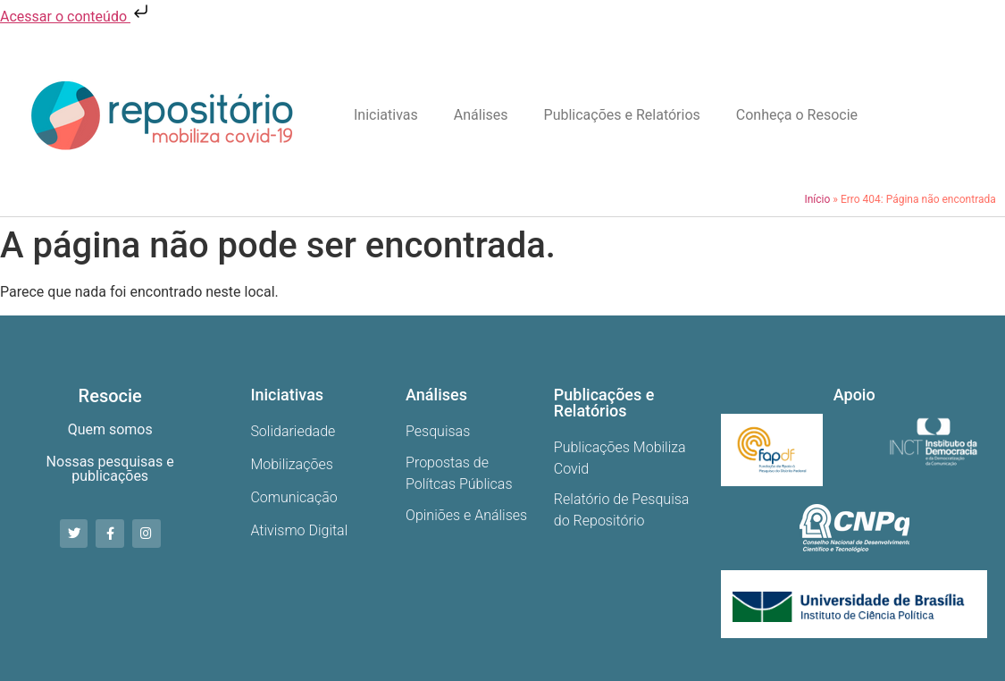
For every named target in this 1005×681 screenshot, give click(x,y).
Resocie (110, 396)
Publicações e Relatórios (622, 114)
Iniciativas (386, 114)
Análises (481, 114)
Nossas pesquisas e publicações (110, 468)
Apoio (854, 394)
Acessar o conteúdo (76, 16)
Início (817, 199)
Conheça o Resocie (797, 114)
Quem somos (110, 429)
